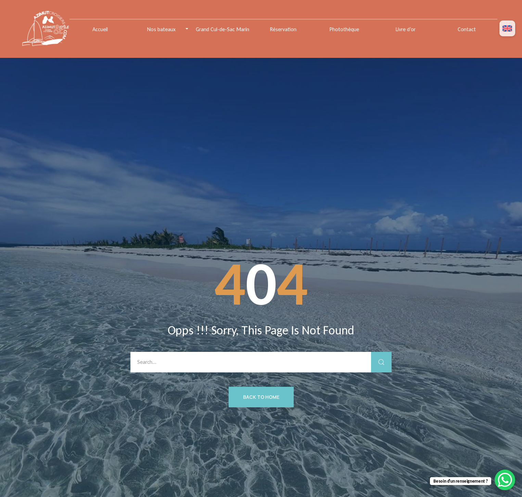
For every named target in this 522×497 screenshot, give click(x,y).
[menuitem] (507, 28)
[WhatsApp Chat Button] (505, 480)
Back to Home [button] (261, 397)
